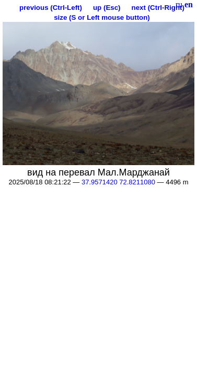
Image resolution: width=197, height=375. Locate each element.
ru (179, 4)
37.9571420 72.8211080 (118, 182)
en (188, 4)
